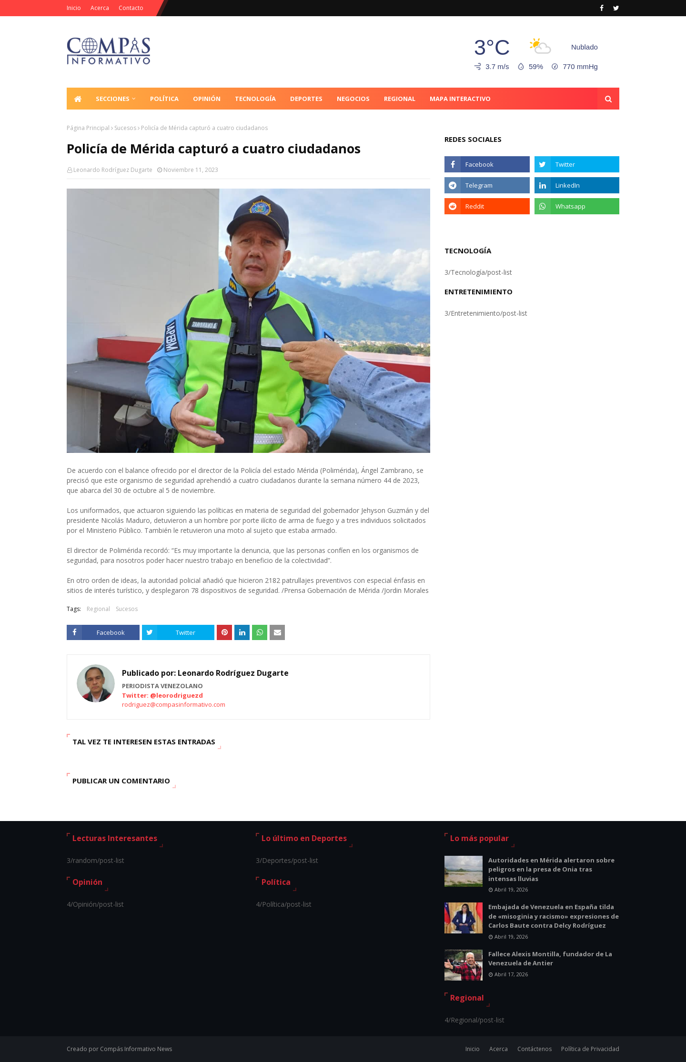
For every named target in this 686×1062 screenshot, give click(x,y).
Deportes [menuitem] (306, 98)
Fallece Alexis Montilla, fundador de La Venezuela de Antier (550, 959)
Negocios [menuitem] (353, 98)
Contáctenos (534, 1049)
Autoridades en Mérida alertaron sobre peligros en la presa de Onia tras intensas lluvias (551, 869)
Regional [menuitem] (399, 98)
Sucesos (125, 128)
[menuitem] (78, 99)
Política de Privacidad (590, 1049)
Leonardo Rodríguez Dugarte (112, 170)
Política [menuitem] (164, 98)
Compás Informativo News (136, 1049)
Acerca (100, 8)
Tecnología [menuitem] (255, 98)
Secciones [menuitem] (113, 98)
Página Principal (88, 128)
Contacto (131, 8)
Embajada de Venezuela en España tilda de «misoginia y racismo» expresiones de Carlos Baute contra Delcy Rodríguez (553, 916)
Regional (98, 609)
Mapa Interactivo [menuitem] (460, 98)
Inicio (74, 8)
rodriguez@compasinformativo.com (173, 704)
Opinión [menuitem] (207, 98)
